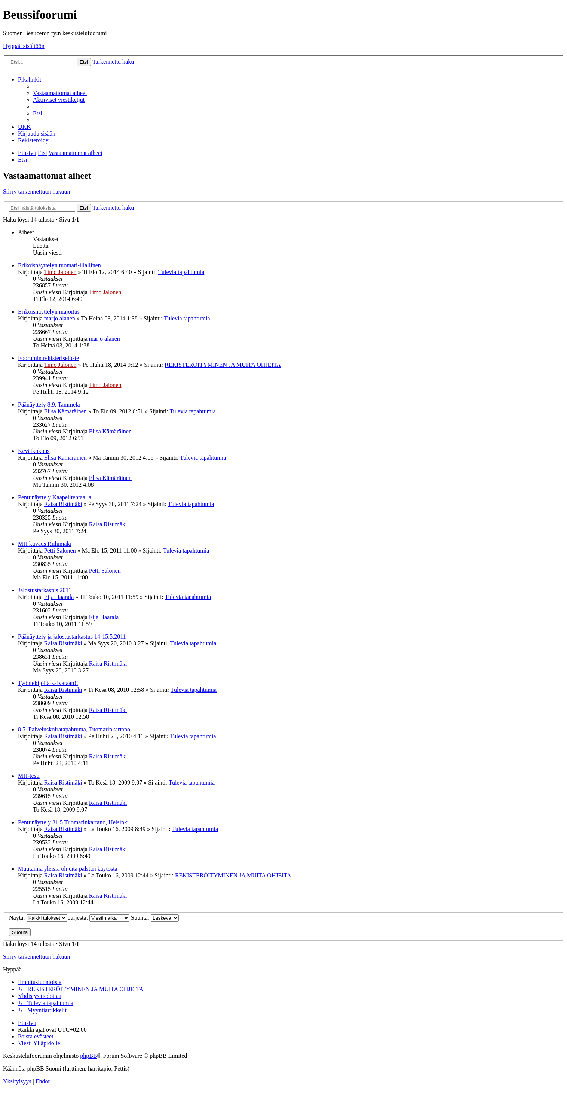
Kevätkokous (33, 451)
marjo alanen (59, 318)
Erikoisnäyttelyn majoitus (49, 311)
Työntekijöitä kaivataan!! (48, 683)
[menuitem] (60, 93)
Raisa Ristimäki (63, 504)
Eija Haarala (59, 597)
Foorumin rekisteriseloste (48, 358)
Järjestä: (98, 917)
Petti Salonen (60, 550)
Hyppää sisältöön (24, 46)
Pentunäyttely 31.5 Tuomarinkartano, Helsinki (73, 822)
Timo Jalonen (60, 272)
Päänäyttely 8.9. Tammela (49, 404)
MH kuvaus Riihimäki (44, 544)
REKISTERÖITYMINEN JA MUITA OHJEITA (223, 365)
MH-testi (29, 776)
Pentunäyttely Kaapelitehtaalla (54, 497)
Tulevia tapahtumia (181, 272)
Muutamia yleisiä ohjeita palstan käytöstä (67, 868)
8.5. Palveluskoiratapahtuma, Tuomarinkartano (74, 729)
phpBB (88, 1056)
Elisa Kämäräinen (65, 411)
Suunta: (155, 917)
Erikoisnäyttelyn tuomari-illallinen (59, 265)
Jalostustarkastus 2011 (44, 590)
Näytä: (38, 917)
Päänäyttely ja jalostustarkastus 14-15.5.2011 (72, 636)
